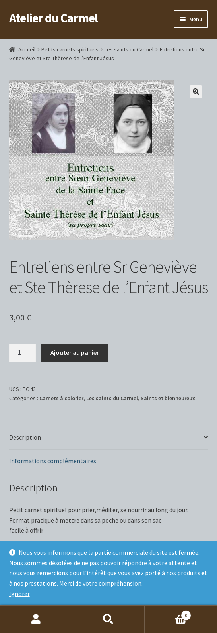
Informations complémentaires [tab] (52, 461)
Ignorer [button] (19, 594)
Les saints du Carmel (129, 49)
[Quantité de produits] (22, 353)
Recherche (108, 619)
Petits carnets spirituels (70, 49)
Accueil (26, 49)
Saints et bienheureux (168, 398)
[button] (196, 91)
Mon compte (36, 619)
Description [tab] (25, 437)
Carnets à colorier (61, 398)
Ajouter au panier (74, 352)
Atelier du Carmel (53, 18)
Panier (168, 614)
